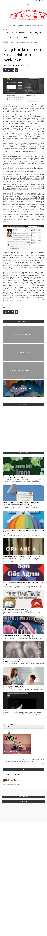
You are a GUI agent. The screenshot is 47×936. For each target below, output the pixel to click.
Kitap (12, 42)
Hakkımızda (34, 37)
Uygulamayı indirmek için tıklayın (12, 774)
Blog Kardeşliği (34, 33)
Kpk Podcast (21, 33)
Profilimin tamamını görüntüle (11, 785)
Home (6, 42)
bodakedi (8, 65)
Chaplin (24, 37)
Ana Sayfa (9, 33)
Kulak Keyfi (13, 37)
